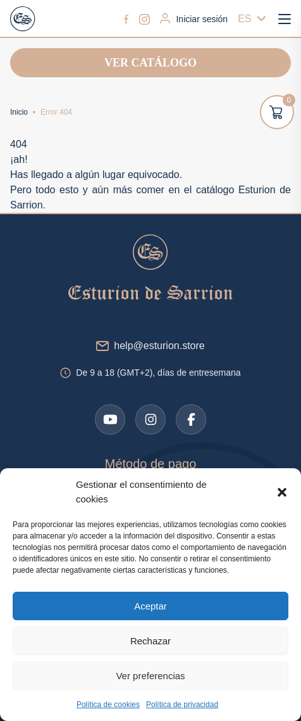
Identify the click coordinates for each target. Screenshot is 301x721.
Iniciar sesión (194, 18)
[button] (282, 492)
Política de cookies (108, 704)
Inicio (19, 112)
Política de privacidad (182, 704)
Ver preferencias (150, 675)
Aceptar (150, 606)
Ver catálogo (150, 62)
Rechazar (150, 640)
